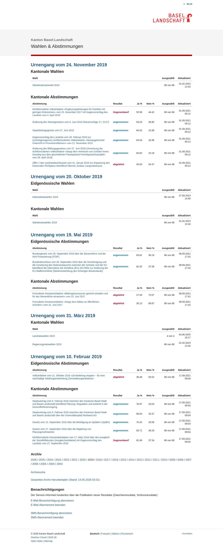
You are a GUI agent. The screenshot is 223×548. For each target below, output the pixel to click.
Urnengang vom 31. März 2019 (63, 315)
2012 (148, 459)
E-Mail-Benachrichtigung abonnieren (52, 500)
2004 (52, 463)
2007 (189, 459)
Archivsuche (38, 472)
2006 (35, 463)
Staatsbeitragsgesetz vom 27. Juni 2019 (53, 130)
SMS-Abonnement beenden (47, 517)
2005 (43, 463)
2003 (60, 463)
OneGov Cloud (38, 537)
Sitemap (48, 541)
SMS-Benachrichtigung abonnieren (51, 513)
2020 (83, 459)
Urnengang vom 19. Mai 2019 (62, 234)
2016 (115, 459)
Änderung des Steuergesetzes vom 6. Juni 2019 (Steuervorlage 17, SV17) (70, 122)
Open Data (36, 541)
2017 (107, 459)
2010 (164, 459)
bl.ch (189, 4)
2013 (140, 459)
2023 (58, 459)
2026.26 (52, 537)
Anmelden (187, 533)
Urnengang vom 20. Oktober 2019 (66, 176)
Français (105, 533)
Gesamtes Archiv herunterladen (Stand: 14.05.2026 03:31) (65, 479)
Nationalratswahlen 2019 (45, 197)
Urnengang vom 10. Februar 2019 (66, 356)
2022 (66, 459)
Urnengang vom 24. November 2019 (69, 64)
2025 (42, 459)
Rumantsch (127, 533)
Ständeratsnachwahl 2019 (45, 85)
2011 (156, 459)
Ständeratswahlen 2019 (44, 222)
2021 (75, 459)
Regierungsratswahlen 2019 (46, 344)
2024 (50, 459)
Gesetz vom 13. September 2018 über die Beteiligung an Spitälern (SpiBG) (71, 422)
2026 (34, 459)
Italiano (115, 533)
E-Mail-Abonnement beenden (48, 505)
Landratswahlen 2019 (43, 336)
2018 (99, 459)
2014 (131, 459)
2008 (180, 459)
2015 (123, 459)
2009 (172, 459)
